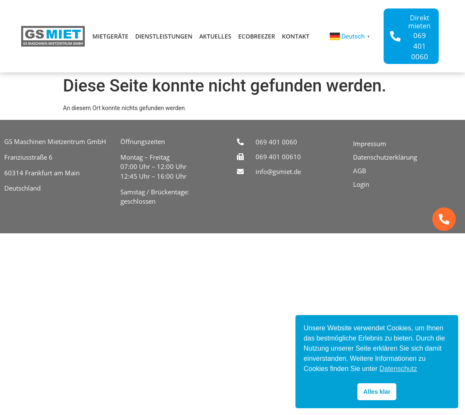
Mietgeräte (110, 36)
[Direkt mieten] (395, 36)
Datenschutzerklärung (385, 157)
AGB (359, 170)
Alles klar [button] (376, 391)
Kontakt (295, 36)
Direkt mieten (419, 21)
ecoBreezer (256, 36)
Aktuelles (215, 36)
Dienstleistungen (163, 36)
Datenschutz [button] (398, 368)
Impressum (369, 143)
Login (361, 184)
